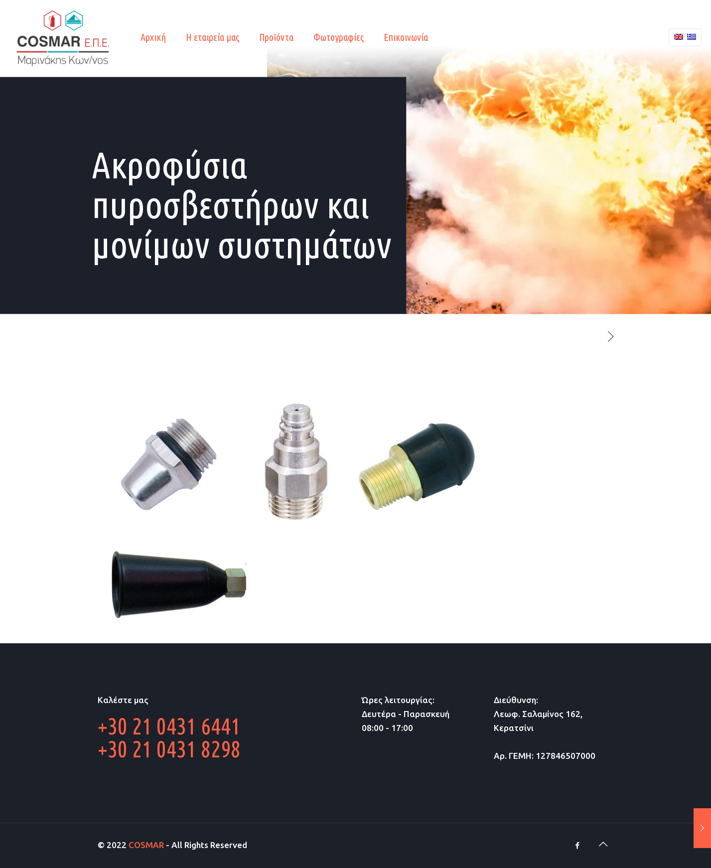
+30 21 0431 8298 (169, 749)
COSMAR (146, 845)
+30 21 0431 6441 (169, 726)
